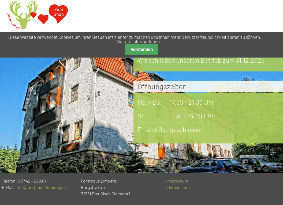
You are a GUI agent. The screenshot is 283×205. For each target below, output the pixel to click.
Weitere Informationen (138, 41)
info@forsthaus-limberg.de (41, 187)
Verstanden (142, 49)
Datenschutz (179, 187)
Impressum (177, 180)
